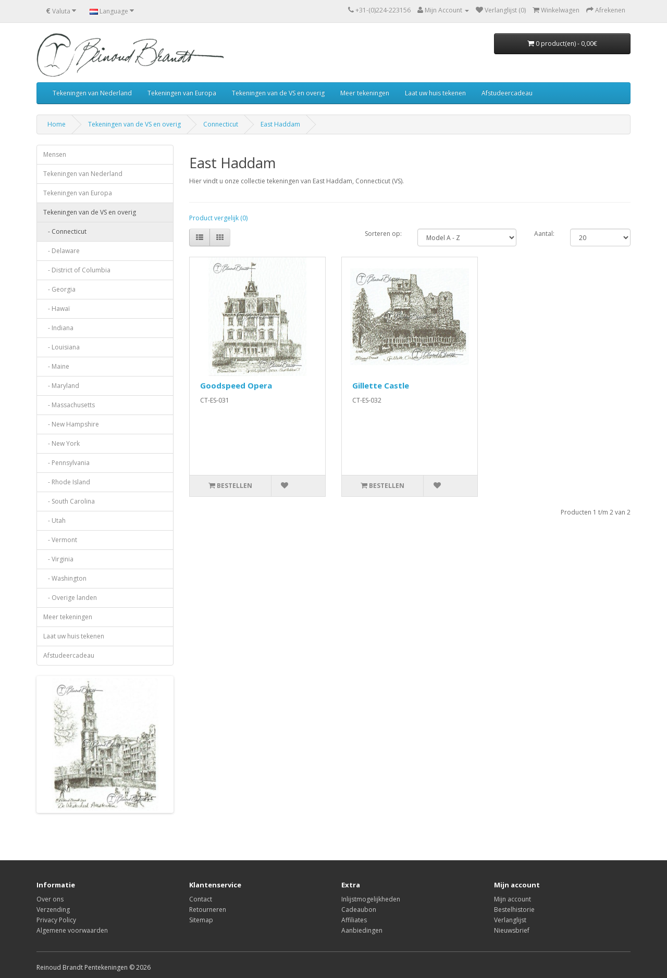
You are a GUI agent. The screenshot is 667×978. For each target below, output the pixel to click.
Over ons (50, 899)
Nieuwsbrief (511, 930)
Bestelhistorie (514, 909)
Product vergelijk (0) (218, 218)
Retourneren (207, 909)
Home (56, 124)
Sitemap (201, 920)
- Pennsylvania (66, 462)
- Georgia (59, 289)
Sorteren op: (383, 233)
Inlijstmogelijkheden (370, 899)
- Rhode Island (66, 482)
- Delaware (61, 250)
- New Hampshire (71, 424)
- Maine (56, 366)
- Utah (54, 520)
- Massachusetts (69, 404)
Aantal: (544, 233)
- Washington (65, 578)
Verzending (53, 909)
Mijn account (512, 899)
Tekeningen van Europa (181, 93)
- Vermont (60, 539)
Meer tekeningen (364, 93)
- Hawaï (56, 308)
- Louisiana (61, 347)
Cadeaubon (358, 909)
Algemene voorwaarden (72, 930)
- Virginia (58, 559)
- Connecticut (65, 231)
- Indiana (58, 327)
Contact (200, 899)
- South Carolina (69, 501)
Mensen (54, 154)
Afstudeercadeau (507, 93)
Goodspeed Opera (236, 385)
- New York (61, 443)
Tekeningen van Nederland (92, 93)
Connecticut (220, 124)
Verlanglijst (510, 920)
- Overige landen (70, 597)
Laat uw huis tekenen (435, 93)
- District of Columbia (76, 270)
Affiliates (354, 920)
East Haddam (280, 124)
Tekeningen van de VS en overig (278, 93)
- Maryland (61, 385)
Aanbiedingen (361, 930)
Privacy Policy (56, 920)
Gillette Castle (380, 385)
